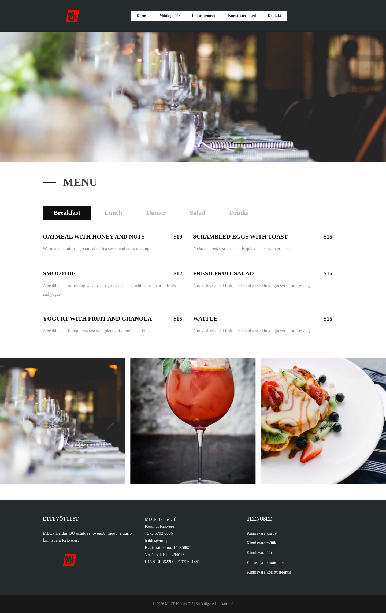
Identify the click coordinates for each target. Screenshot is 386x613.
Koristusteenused (241, 15)
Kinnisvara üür (259, 552)
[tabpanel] (193, 280)
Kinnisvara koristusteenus (269, 572)
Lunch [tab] (114, 212)
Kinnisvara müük (261, 543)
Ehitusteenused (203, 15)
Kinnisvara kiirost (262, 533)
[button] (4, 421)
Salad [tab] (197, 212)
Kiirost (143, 15)
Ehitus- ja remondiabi (265, 562)
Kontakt (272, 15)
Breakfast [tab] (67, 212)
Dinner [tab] (156, 212)
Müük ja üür (169, 15)
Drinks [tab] (238, 212)
